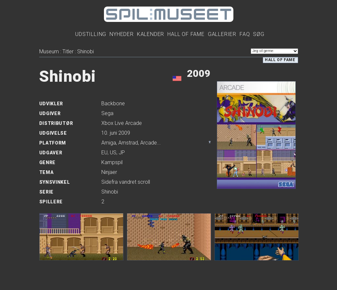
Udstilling (90, 34)
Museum (49, 51)
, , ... (131, 143)
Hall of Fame (280, 60)
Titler (68, 51)
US (113, 152)
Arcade (148, 143)
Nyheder (122, 34)
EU (104, 152)
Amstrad (128, 143)
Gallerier (222, 34)
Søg (258, 34)
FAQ (245, 34)
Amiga (108, 143)
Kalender (150, 34)
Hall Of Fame (186, 34)
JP (122, 152)
